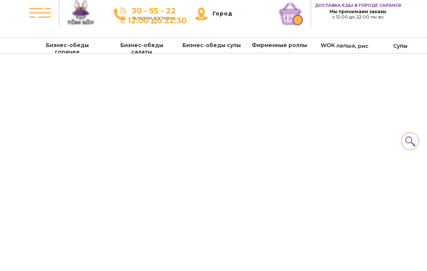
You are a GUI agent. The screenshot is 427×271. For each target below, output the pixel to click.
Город (222, 13)
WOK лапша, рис (344, 45)
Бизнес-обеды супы (211, 45)
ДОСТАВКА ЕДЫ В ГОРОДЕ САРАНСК (358, 5)
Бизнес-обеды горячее (67, 48)
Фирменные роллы (279, 45)
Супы (400, 46)
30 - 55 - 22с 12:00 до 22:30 (153, 15)
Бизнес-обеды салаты (141, 48)
